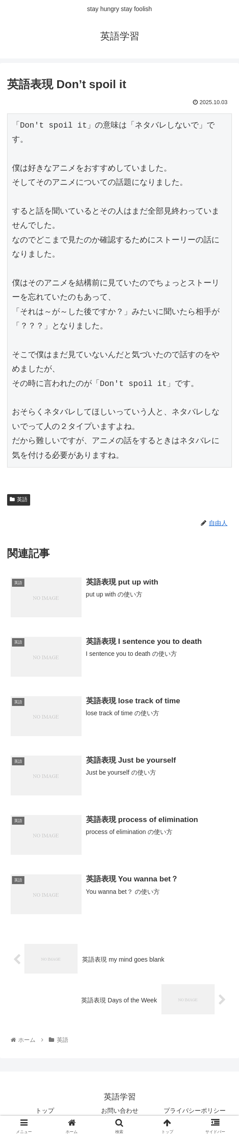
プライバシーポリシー (195, 1109)
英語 (18, 499)
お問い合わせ (119, 1109)
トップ (44, 1109)
